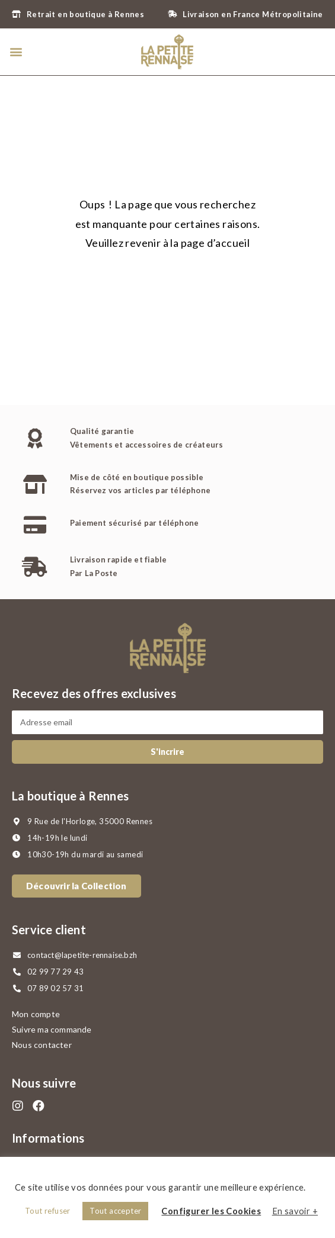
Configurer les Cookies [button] (211, 1211)
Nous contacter (42, 1045)
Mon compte (36, 1014)
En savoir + (295, 1211)
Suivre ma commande (52, 1029)
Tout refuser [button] (48, 1211)
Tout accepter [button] (115, 1211)
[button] (15, 52)
